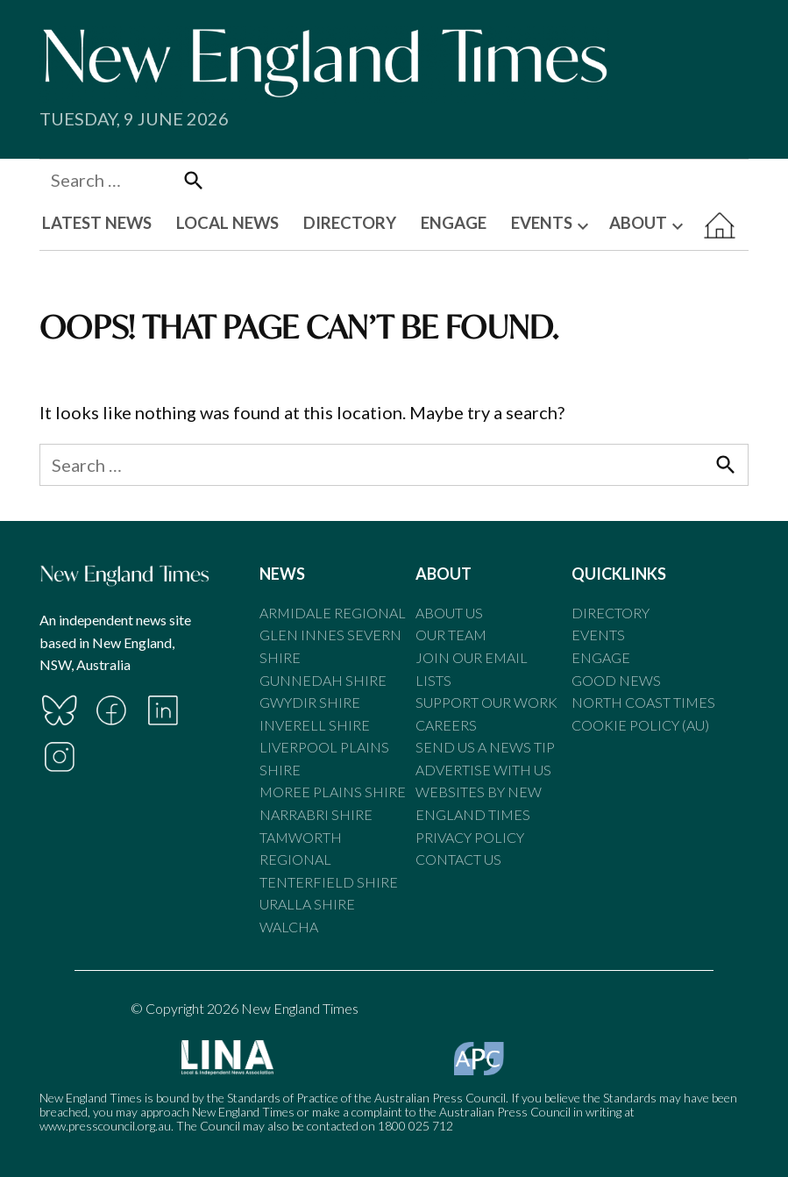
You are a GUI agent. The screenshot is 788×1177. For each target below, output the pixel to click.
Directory (610, 612)
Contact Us (458, 859)
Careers (446, 725)
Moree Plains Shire (332, 791)
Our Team (450, 634)
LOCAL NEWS (227, 222)
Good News (616, 680)
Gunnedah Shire (323, 680)
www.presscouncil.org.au (105, 1125)
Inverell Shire (314, 725)
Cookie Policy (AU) (640, 725)
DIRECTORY (349, 222)
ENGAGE (453, 222)
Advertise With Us (483, 769)
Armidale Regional (332, 612)
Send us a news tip (485, 746)
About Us (449, 612)
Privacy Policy (469, 837)
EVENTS (541, 222)
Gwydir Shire (309, 702)
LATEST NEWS (97, 222)
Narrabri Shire (316, 814)
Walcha (288, 926)
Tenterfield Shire (328, 882)
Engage (600, 657)
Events (598, 634)
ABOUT (638, 222)
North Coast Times (643, 702)
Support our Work (486, 702)
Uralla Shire (307, 903)
